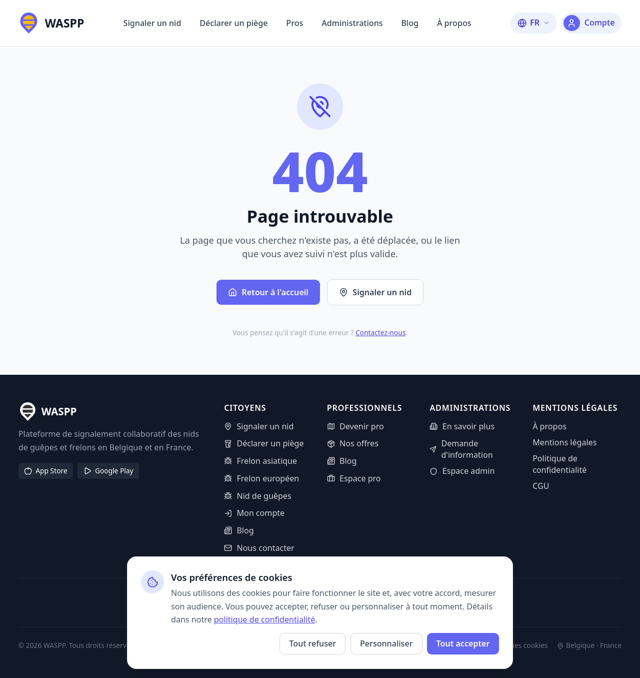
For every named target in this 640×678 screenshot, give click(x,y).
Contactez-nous (381, 332)
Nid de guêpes (258, 495)
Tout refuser (312, 643)
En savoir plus (462, 426)
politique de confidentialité (264, 619)
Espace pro (354, 478)
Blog (409, 23)
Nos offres (352, 443)
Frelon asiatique (260, 460)
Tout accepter (463, 643)
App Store (45, 470)
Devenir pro (355, 426)
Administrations (352, 23)
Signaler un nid (153, 23)
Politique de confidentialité (559, 464)
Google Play (109, 470)
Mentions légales (564, 442)
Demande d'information (461, 449)
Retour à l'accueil (268, 292)
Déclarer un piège (234, 23)
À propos (454, 23)
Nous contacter (259, 547)
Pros (294, 23)
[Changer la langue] (533, 23)
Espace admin (462, 470)
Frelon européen (261, 478)
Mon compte (254, 512)
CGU (540, 485)
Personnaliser (386, 643)
